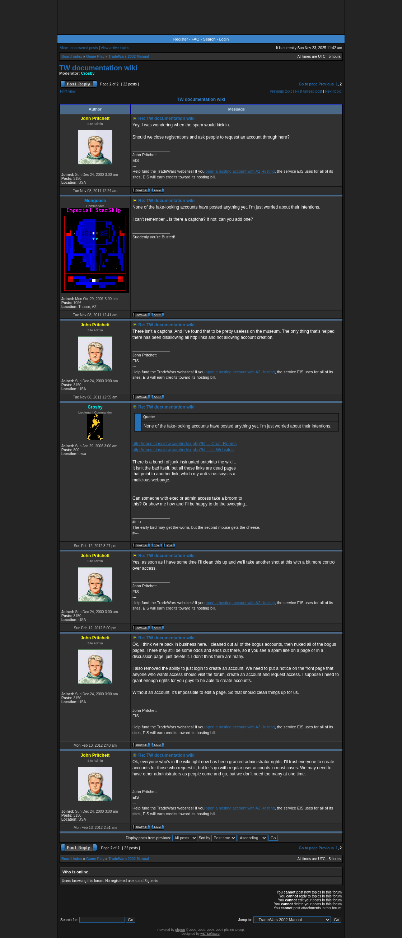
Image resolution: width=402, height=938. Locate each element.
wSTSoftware (210, 933)
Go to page (308, 84)
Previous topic (281, 91)
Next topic (333, 91)
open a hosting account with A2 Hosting (240, 171)
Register (180, 39)
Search (209, 39)
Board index (71, 57)
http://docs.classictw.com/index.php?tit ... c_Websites (183, 449)
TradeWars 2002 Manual (128, 57)
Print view (67, 91)
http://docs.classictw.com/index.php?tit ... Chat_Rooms (184, 443)
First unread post (308, 91)
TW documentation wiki (98, 68)
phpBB (180, 930)
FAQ (196, 39)
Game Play (95, 57)
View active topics (115, 48)
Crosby (88, 73)
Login (224, 39)
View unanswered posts (79, 48)
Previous (326, 84)
